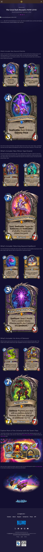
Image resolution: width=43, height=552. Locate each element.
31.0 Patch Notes (39, 466)
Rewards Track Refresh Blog (27, 434)
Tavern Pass (2, 436)
